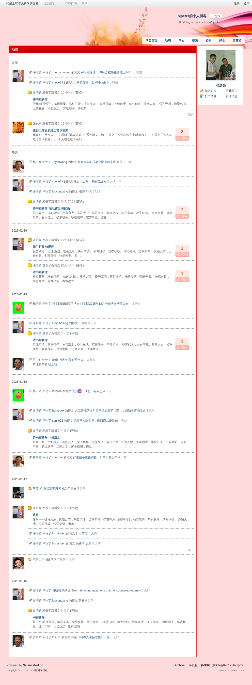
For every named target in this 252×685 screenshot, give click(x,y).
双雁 (81, 600)
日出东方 (82, 533)
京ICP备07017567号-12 (228, 665)
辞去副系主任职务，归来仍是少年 (95, 457)
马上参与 (182, 134)
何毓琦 (56, 590)
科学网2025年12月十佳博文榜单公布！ (105, 303)
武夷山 (37, 559)
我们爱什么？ (77, 360)
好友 (222, 40)
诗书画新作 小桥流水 (46, 437)
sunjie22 (57, 82)
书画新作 (39, 617)
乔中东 (37, 360)
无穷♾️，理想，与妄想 (87, 391)
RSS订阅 (71, 3)
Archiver (180, 665)
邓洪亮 (221, 85)
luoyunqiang (60, 191)
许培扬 (37, 72)
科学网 (205, 665)
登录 (247, 3)
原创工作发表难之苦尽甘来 (50, 130)
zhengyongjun (61, 72)
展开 (191, 114)
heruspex (58, 410)
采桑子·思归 (83, 543)
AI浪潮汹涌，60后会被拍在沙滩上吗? (105, 72)
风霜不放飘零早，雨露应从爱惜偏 (96, 420)
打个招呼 (211, 96)
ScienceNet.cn (33, 665)
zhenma (57, 457)
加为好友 (211, 91)
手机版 (193, 665)
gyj (48, 559)
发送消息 (231, 96)
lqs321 (56, 637)
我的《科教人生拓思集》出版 (90, 637)
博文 (181, 40)
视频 (195, 40)
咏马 (36, 515)
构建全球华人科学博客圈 (22, 3)
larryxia (57, 391)
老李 (55, 360)
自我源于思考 (52, 488)
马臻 (36, 488)
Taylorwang (59, 162)
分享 (217, 16)
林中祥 (37, 162)
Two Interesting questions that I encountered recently (106, 590)
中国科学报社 (40, 670)
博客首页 (151, 40)
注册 (237, 3)
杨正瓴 (37, 303)
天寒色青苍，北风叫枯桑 (90, 82)
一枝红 (83, 323)
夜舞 (82, 191)
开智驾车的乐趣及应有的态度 (97, 162)
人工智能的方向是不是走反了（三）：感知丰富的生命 (110, 410)
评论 (79, 92)
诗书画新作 (40, 99)
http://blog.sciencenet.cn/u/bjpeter (199, 22)
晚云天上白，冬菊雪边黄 (90, 181)
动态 (168, 40)
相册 (208, 40)
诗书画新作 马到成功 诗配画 (51, 208)
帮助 (85, 3)
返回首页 (50, 3)
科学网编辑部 (61, 303)
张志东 (37, 123)
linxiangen (58, 533)
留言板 (237, 40)
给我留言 (231, 91)
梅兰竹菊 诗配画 (43, 247)
